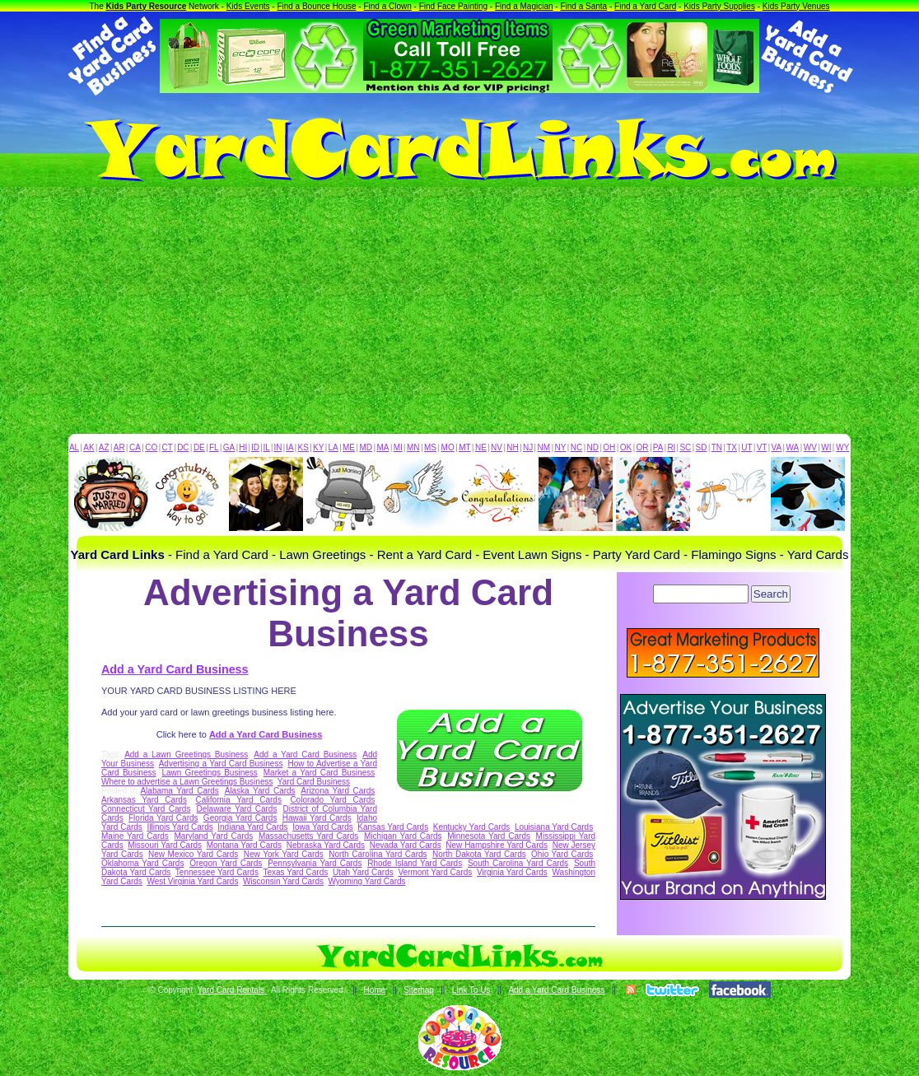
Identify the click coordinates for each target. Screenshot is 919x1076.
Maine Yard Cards (135, 836)
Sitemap (419, 989)
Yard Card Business (314, 781)
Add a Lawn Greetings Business (186, 754)
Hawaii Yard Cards (317, 817)
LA (333, 447)
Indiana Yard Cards (252, 826)
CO (151, 447)
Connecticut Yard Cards (145, 808)
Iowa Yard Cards (322, 826)
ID (255, 447)
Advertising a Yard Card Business (221, 763)
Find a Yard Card (645, 6)
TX (731, 447)
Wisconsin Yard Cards (283, 881)
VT (762, 447)
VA (777, 447)
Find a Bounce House (316, 6)
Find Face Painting (453, 6)
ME (349, 447)
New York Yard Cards (284, 854)
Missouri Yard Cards (165, 845)
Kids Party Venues (796, 6)
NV (496, 447)
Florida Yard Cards (163, 817)
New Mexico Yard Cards (193, 854)
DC (183, 447)
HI (243, 447)
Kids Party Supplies (719, 6)
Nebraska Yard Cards (326, 845)
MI (398, 447)
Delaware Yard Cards (237, 808)
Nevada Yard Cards (405, 845)
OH (609, 447)
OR (643, 447)
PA (658, 447)
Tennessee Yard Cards (217, 872)
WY (842, 447)
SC (685, 447)
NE (481, 447)
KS (303, 447)
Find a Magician (524, 6)
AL (74, 447)
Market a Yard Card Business (319, 772)
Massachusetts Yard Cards (308, 836)
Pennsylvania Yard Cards (315, 863)
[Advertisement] (459, 310)
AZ (104, 447)
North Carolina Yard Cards (378, 854)
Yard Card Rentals (232, 989)
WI (826, 447)
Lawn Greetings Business (209, 772)
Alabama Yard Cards (179, 790)
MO (448, 447)
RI (671, 447)
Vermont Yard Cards (435, 872)
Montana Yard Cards (244, 845)
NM (544, 447)
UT (746, 447)
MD (366, 447)
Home (374, 989)
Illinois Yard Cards (179, 826)
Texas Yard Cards (295, 872)
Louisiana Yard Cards (554, 826)
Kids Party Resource (146, 6)
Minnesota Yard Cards (488, 836)
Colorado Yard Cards (332, 799)
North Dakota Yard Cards (479, 854)
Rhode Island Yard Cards (414, 863)
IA (289, 447)
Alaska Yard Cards (260, 790)
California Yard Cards (238, 799)
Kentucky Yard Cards (472, 826)
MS (430, 447)
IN (277, 447)
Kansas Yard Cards (392, 826)
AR (119, 447)
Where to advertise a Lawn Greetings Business (187, 781)
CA (135, 447)
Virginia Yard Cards (512, 872)
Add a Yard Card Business (175, 669)
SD (701, 447)
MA (383, 447)
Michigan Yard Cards (403, 836)
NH (512, 447)
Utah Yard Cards (363, 872)
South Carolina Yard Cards (518, 863)
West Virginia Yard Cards (192, 881)
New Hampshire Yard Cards (497, 845)
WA (793, 447)
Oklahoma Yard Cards (142, 863)
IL (267, 447)
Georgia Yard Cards (240, 817)
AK (88, 447)
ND (593, 447)
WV (810, 447)
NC (576, 447)
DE (199, 447)
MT (464, 447)
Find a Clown (387, 6)
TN (716, 447)
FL (214, 447)
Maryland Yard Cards (214, 836)
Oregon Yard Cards (225, 863)
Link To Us (471, 989)
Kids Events (248, 6)
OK (626, 447)
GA (229, 447)
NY (560, 447)
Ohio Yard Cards (562, 854)
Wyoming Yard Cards (367, 881)
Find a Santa (583, 6)
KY (318, 447)
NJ (528, 447)
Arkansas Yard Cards (144, 799)
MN (413, 447)
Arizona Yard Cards (338, 790)
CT (167, 447)
